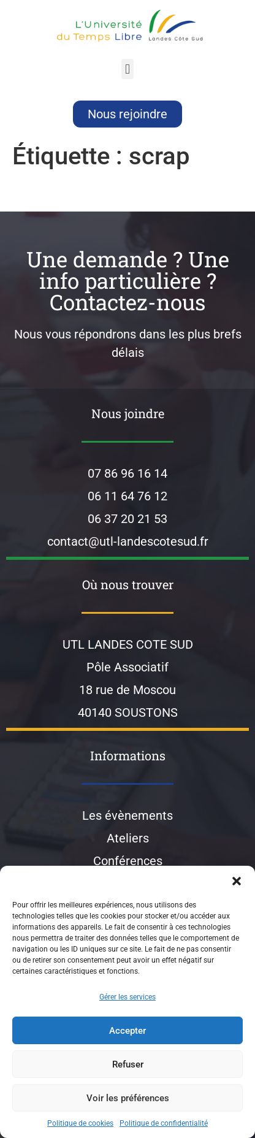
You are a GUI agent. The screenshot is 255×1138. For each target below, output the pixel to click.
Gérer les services (127, 997)
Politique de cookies (80, 1123)
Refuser (127, 1064)
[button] (236, 881)
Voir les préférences (127, 1098)
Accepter (127, 1030)
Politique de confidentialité (164, 1123)
